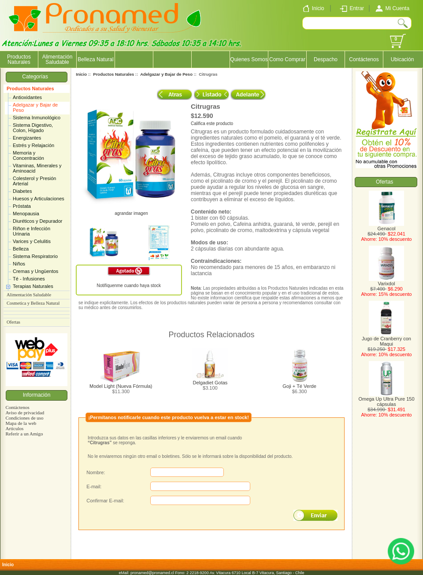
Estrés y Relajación (33, 145)
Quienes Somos (248, 59)
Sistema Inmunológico (36, 117)
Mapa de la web (20, 423)
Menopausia (26, 213)
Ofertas (13, 322)
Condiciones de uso (24, 417)
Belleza (21, 248)
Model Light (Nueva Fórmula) (120, 386)
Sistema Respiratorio (35, 256)
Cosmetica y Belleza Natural (33, 303)
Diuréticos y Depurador (38, 221)
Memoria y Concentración (28, 155)
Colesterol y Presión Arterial (34, 181)
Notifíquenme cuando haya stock (128, 285)
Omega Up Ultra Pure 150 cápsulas (386, 399)
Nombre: (95, 472)
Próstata (22, 206)
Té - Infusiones (29, 278)
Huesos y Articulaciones (38, 198)
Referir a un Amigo (24, 433)
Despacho (326, 59)
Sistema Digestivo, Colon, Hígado (33, 127)
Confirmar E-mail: (105, 500)
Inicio (81, 74)
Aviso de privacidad (24, 412)
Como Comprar (287, 59)
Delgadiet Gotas (210, 382)
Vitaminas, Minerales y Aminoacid (37, 168)
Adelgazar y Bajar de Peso (35, 107)
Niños (19, 263)
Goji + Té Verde (299, 386)
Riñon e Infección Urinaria (31, 231)
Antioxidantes (27, 97)
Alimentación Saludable (57, 59)
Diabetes (22, 191)
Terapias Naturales (33, 286)
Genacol (386, 226)
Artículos (14, 428)
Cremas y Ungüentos (35, 271)
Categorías (36, 77)
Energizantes (27, 137)
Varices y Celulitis (32, 241)
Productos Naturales (30, 88)
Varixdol (386, 281)
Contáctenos (363, 59)
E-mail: (93, 486)
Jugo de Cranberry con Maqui (386, 339)
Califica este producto (212, 123)
